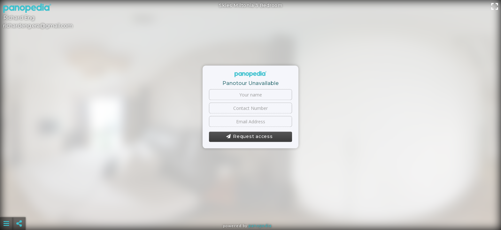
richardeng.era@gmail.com (38, 26)
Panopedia (260, 225)
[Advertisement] (250, 207)
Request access (249, 137)
